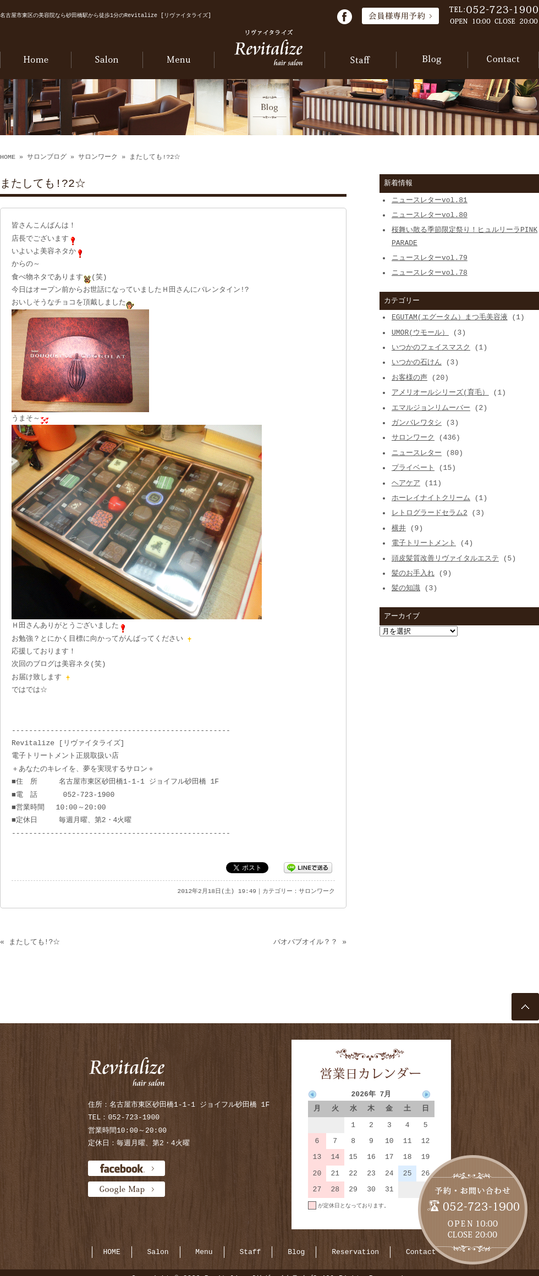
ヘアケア (406, 483)
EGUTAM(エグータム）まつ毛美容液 (450, 317)
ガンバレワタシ (417, 423)
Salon (158, 1252)
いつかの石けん (417, 362)
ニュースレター (417, 453)
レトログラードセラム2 (430, 513)
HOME (7, 157)
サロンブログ (47, 157)
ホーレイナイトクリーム (431, 498)
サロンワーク (98, 157)
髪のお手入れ (413, 573)
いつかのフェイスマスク (431, 347)
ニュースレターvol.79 (430, 258)
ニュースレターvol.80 (430, 215)
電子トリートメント (424, 543)
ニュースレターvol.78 (430, 273)
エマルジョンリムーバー (431, 408)
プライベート (413, 468)
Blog (296, 1252)
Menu (203, 1252)
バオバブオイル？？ (305, 942)
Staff (250, 1252)
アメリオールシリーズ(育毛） (440, 392)
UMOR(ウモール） (420, 332)
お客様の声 (409, 377)
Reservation (355, 1252)
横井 (399, 528)
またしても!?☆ (35, 942)
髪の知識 (406, 588)
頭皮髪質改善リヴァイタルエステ (445, 558)
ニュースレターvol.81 (430, 200)
